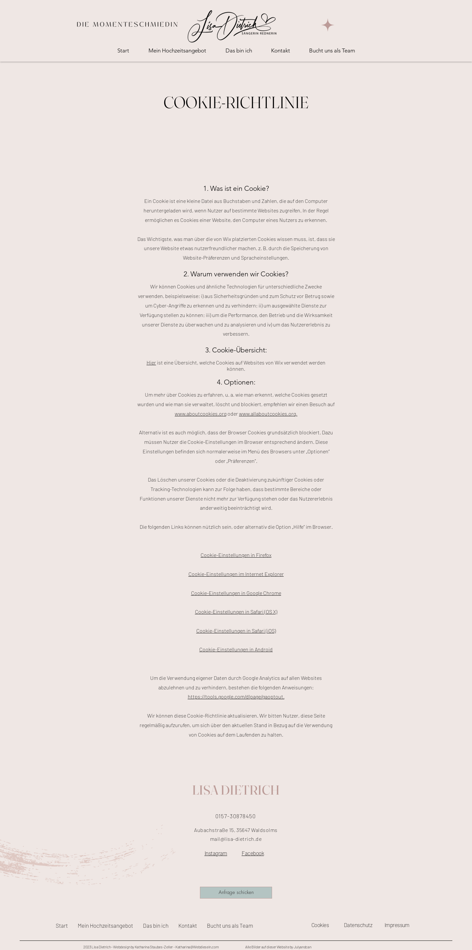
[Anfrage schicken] (236, 893)
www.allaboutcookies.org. (268, 413)
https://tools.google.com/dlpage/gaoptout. (236, 696)
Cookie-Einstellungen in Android (236, 649)
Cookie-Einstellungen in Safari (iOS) (236, 630)
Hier (151, 362)
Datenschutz (358, 924)
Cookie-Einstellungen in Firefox (236, 555)
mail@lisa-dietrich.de (236, 839)
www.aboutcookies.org (200, 413)
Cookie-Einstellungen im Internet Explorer (236, 574)
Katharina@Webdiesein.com (197, 946)
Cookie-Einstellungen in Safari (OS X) (236, 611)
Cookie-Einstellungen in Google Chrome (236, 593)
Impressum (396, 924)
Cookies (320, 924)
